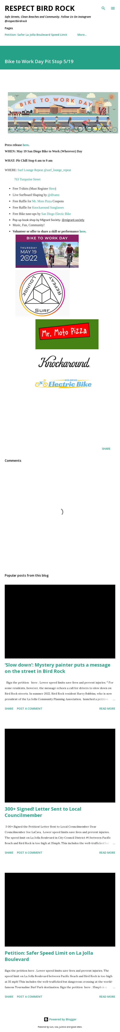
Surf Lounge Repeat (30, 170)
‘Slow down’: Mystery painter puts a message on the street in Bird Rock (57, 667)
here (26, 145)
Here (52, 188)
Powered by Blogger (60, 1019)
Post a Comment (29, 708)
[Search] (103, 7)
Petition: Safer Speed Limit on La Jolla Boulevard (49, 956)
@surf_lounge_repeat (57, 170)
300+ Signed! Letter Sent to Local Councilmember (43, 811)
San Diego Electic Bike (56, 213)
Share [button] (106, 448)
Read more (107, 708)
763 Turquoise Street (27, 179)
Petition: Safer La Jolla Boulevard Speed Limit (36, 35)
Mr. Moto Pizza (42, 201)
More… (82, 35)
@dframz (54, 195)
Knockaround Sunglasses (48, 207)
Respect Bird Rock (40, 8)
